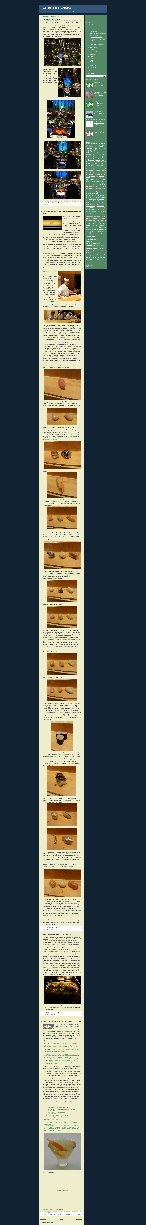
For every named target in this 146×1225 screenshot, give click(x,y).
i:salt (92, 213)
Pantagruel (89, 241)
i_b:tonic (102, 156)
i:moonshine (103, 207)
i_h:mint (98, 172)
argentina (91, 145)
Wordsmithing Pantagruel (57, 8)
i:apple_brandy (95, 181)
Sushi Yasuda (66, 216)
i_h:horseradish (91, 172)
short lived (66, 946)
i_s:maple (88, 177)
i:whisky (94, 220)
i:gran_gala (91, 199)
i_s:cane (104, 174)
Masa (69, 246)
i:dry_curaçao (89, 195)
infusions (95, 222)
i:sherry (103, 213)
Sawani (76, 761)
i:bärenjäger (101, 183)
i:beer (96, 184)
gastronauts (101, 152)
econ (97, 150)
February (92, 65)
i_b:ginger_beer (100, 154)
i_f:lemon (99, 161)
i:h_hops (94, 200)
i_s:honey (101, 176)
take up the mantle (52, 306)
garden (94, 152)
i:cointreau (96, 193)
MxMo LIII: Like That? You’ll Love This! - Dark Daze (62, 1021)
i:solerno (102, 214)
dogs (91, 151)
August (92, 54)
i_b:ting (95, 156)
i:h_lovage (102, 200)
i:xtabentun (102, 220)
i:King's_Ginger (89, 204)
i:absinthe (90, 179)
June (91, 58)
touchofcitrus (101, 231)
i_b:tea (87, 156)
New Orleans (99, 225)
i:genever (99, 197)
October (92, 49)
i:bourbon (102, 186)
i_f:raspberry (100, 167)
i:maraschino (100, 206)
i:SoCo (95, 214)
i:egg (96, 195)
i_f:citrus (103, 158)
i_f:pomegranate (89, 167)
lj (97, 223)
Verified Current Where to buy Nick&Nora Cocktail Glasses (100, 94)
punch (92, 227)
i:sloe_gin (88, 214)
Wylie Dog (45, 946)
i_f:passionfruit (89, 165)
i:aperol (88, 181)
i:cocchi (101, 191)
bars (97, 145)
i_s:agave (99, 174)
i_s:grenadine (92, 176)
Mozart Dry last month (54, 1071)
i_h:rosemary (91, 174)
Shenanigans (73, 1033)
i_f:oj (102, 163)
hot (94, 154)
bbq (101, 145)
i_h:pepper (104, 172)
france (102, 150)
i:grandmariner (100, 199)
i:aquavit (88, 183)
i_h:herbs (104, 170)
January (92, 67)
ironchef (88, 223)
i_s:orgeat (104, 177)
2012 (89, 24)
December (92, 31)
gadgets (88, 152)
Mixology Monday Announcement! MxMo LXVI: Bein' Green (100, 84)
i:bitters (91, 186)
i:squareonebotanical (90, 216)
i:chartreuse (90, 192)
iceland (88, 221)
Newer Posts (43, 1219)
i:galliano (94, 197)
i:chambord (102, 190)
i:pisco (93, 211)
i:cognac (88, 193)
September (93, 52)
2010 (89, 29)
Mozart (67, 1075)
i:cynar (102, 193)
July (91, 56)
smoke (98, 229)
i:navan (95, 209)
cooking (103, 149)
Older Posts (79, 1219)
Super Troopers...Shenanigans (49, 1209)
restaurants (52, 929)
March (91, 63)
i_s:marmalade (97, 177)
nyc (48, 204)
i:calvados (102, 188)
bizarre (91, 146)
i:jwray (102, 202)
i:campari (88, 190)
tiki (94, 231)
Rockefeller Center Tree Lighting (55, 19)
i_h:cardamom (99, 168)
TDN (87, 231)
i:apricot (103, 181)
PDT (57, 937)
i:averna (95, 183)
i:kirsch (97, 204)
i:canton (95, 190)
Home (61, 1219)
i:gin (61, 1214)
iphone (102, 221)
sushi (57, 929)
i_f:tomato (88, 168)
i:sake (87, 213)
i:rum (68, 1214)
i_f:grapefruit (89, 161)
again (71, 1026)
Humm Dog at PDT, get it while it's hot (57, 934)
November (92, 47)
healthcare (88, 154)
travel (88, 233)
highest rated (66, 218)
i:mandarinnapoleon (90, 206)
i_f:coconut (91, 160)
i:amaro (103, 179)
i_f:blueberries (89, 158)
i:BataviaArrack (89, 184)
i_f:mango (96, 163)
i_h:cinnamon (89, 170)
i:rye (103, 211)
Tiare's (70, 1078)
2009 (89, 70)
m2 (105, 223)
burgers (101, 146)
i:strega (98, 216)
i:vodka (88, 220)
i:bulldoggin (56, 1214)
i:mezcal (88, 207)
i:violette (103, 218)
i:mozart (65, 1214)
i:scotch (97, 213)
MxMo (78, 1214)
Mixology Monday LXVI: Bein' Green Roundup (98, 103)
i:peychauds (102, 209)
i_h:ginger (98, 170)
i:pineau (88, 211)
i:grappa (88, 200)
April (91, 61)
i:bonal (96, 186)
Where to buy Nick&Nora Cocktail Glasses (99, 123)
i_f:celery (96, 158)
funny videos (63, 1209)
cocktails (50, 1214)
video (94, 233)
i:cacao (96, 188)
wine (99, 233)
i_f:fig (103, 160)
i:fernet (88, 197)
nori (49, 707)
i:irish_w (95, 202)
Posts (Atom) (50, 1222)
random (101, 227)
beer (105, 145)
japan (93, 223)
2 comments (53, 202)
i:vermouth (73, 1214)
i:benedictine (103, 184)
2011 (89, 27)
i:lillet (103, 204)
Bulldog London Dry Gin (57, 1109)
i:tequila (88, 218)
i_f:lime (88, 163)
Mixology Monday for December (63, 1024)
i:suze (103, 216)
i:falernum (102, 195)
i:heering (88, 202)
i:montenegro (96, 207)
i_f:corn (98, 160)
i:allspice (97, 179)
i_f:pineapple (100, 165)
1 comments (53, 1212)
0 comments (53, 927)
